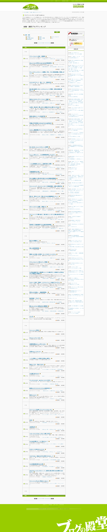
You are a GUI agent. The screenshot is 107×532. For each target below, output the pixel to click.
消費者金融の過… (53, 191)
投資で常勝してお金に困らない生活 (77, 246)
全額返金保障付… (53, 182)
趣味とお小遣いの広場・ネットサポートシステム (43, 254)
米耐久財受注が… (45, 66)
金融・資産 (27, 34)
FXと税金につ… (52, 466)
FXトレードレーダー (35, 337)
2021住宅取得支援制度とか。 (77, 211)
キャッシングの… (45, 483)
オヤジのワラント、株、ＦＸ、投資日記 (40, 82)
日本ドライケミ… (60, 167)
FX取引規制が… (61, 369)
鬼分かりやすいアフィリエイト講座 (39, 99)
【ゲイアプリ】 (74, 283)
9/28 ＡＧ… (60, 437)
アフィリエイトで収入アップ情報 (38, 262)
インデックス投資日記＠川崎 (75, 180)
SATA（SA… (53, 58)
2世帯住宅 (32, 427)
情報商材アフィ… (53, 134)
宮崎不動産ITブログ (74, 165)
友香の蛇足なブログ (74, 288)
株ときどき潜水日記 (74, 96)
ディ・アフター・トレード (75, 221)
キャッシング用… (45, 414)
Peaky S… (52, 398)
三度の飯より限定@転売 (74, 192)
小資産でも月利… (45, 278)
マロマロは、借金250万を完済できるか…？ (41, 456)
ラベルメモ (57, 422)
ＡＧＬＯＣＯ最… (45, 437)
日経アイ (71, 217)
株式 (41, 36)
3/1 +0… (54, 243)
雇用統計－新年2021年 (76, 220)
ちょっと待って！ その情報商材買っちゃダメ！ (43, 154)
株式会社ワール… (53, 278)
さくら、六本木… (60, 390)
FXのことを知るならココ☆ (37, 449)
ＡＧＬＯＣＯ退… (53, 437)
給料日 (59, 459)
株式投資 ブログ (34, 298)
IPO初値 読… (45, 167)
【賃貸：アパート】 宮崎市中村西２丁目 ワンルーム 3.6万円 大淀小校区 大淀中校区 (75, 162)
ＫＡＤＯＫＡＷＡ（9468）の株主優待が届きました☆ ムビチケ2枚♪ (76, 272)
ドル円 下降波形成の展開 (76, 300)
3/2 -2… (49, 243)
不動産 (28, 36)
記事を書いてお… (51, 210)
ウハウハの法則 (45, 369)
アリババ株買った (74, 278)
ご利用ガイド (45, 504)
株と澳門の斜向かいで (74, 57)
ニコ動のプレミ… (45, 58)
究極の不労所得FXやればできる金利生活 (41, 123)
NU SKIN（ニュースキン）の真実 (39, 147)
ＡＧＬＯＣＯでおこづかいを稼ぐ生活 (40, 433)
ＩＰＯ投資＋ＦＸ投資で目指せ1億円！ (40, 358)
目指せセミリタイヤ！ (36, 351)
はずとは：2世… (61, 429)
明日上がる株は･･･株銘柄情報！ (38, 292)
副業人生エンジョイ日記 (74, 284)
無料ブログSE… (45, 182)
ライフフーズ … (53, 118)
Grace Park (74, 249)
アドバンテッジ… (60, 118)
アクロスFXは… (45, 451)
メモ (71, 172)
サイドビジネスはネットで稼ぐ (76, 268)
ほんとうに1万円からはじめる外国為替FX (41, 63)
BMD (31, 420)
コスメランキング (54, 506)
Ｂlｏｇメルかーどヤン (74, 255)
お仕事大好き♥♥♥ (34, 373)
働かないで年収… (45, 134)
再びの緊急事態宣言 (75, 235)
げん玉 (31, 316)
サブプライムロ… (51, 174)
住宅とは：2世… (45, 429)
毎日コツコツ (33, 395)
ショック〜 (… (53, 376)
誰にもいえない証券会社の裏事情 (38, 306)
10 (48, 42)
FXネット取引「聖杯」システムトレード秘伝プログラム (45, 282)
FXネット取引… (45, 287)
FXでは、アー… (53, 451)
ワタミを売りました (75, 52)
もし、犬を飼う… (59, 398)
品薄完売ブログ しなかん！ (75, 82)
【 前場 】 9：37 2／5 (77, 56)
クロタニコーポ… (52, 167)
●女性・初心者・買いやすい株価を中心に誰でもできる (44, 107)
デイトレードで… (45, 219)
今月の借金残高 (53, 459)
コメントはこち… (45, 228)
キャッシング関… (53, 483)
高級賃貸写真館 (73, 250)
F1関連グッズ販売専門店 (75, 86)
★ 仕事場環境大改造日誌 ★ (76, 145)
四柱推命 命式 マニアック (76, 290)
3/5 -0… (44, 243)
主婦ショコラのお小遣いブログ (76, 241)
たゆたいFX (72, 264)
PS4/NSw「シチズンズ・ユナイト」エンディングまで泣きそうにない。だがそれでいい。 (75, 140)
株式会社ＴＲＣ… (53, 287)
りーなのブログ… (45, 158)
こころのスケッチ (73, 226)
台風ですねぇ (53, 390)
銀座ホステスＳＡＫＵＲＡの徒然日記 (40, 388)
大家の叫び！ (72, 196)
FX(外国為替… (45, 466)
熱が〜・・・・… (45, 376)
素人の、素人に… (45, 201)
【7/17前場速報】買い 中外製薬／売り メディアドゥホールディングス (75, 295)
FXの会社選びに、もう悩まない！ (39, 441)
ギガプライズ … (45, 118)
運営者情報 (62, 504)
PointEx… (44, 210)
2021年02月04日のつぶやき (77, 85)
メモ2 (72, 171)
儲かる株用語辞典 (34, 248)
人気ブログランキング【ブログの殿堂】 (53, 508)
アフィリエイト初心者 (74, 313)
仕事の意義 (44, 174)
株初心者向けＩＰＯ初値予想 (37, 116)
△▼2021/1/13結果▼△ (76, 216)
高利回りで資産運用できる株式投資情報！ (41, 224)
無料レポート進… (53, 219)
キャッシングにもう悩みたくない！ (39, 481)
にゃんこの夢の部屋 (74, 130)
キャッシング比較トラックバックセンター (41, 409)
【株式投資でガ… (53, 228)
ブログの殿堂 (26, 12)
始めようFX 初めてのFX (37, 364)
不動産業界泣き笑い (35, 171)
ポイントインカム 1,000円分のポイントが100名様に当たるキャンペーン (75, 134)
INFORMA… (45, 422)
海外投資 (29, 39)
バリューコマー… (60, 58)
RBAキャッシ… (60, 95)
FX (52, 38)
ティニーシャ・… (45, 398)
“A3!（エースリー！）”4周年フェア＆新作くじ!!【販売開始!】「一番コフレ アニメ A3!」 (75, 80)
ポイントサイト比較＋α (74, 105)
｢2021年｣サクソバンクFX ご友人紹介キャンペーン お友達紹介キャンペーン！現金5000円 (75, 200)
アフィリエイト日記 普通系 (37, 56)
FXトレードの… (60, 466)
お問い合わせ (55, 504)
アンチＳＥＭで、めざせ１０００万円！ (40, 380)
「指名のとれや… (45, 390)
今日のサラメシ (74, 167)
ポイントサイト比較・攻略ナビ (38, 206)
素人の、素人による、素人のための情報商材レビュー (44, 196)
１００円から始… (53, 369)
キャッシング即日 (34, 330)
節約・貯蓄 (42, 38)
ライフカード (51, 422)
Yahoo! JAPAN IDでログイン (77, 45)
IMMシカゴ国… (53, 95)
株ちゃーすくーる (73, 298)
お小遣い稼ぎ (30, 38)
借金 (41, 39)
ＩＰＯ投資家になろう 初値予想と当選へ (41, 163)
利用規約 (50, 504)
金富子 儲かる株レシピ (74, 62)
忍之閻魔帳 (72, 142)
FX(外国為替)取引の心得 (36, 464)
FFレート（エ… (45, 95)
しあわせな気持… (45, 459)
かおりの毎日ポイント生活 (75, 136)
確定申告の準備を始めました (77, 195)
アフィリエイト (55, 36)
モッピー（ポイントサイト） (77, 240)
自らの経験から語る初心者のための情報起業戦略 (43, 178)
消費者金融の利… (45, 191)
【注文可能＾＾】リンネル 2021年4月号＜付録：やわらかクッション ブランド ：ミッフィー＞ (76, 190)
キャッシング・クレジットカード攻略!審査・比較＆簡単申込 (46, 186)
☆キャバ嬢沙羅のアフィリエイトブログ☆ (41, 129)
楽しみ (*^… (61, 376)
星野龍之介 (60, 287)
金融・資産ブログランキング (35, 12)
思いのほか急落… (53, 66)
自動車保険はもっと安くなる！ (38, 344)
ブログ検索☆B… (59, 210)
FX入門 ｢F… (60, 451)
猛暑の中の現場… (59, 174)
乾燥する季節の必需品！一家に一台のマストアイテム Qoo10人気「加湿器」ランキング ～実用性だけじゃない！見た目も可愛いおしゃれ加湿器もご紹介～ (75, 101)
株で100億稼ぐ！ (34, 240)
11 (49, 42)
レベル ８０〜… (53, 201)
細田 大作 (60, 278)
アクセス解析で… (53, 158)
